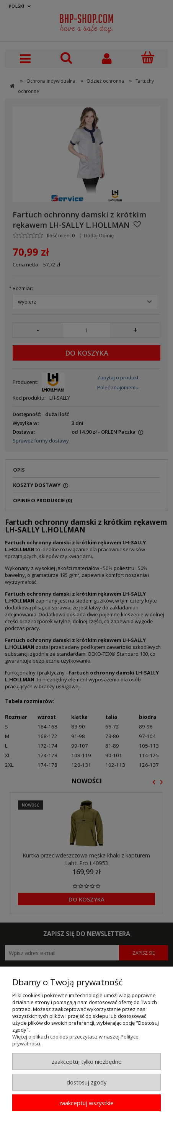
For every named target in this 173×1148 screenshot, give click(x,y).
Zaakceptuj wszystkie (86, 1103)
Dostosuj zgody (86, 1082)
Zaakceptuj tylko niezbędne (87, 1061)
